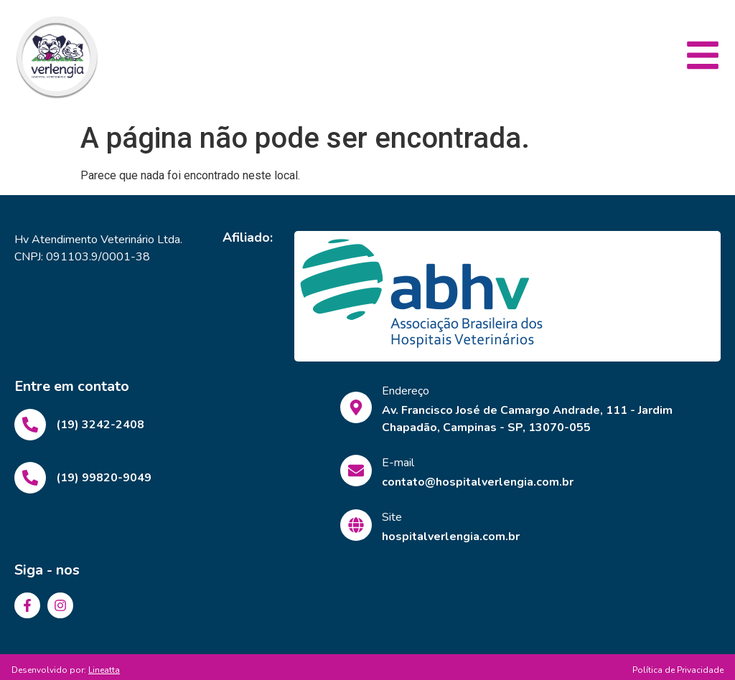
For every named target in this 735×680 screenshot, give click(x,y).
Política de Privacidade (678, 670)
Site (392, 517)
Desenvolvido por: (65, 670)
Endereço (405, 391)
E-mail (398, 463)
